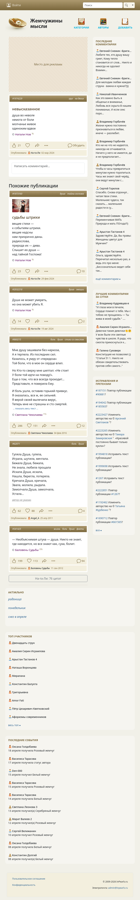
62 (19, 511)
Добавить (125, 20)
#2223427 (102, 414)
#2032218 (17, 289)
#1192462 (102, 502)
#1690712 (102, 518)
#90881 (100, 394)
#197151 (101, 390)
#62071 (16, 443)
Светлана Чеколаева (28, 414)
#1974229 (17, 98)
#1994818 (102, 454)
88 (33, 511)
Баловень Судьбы (27, 550)
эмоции (80, 289)
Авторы (103, 20)
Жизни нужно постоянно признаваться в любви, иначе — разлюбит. (111, 129)
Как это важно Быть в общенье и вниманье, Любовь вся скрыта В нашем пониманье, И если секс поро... (113, 105)
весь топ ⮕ (14, 725)
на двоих (79, 98)
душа (62, 193)
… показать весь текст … (25, 408)
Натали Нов (23, 134)
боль (52, 339)
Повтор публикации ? (113, 392)
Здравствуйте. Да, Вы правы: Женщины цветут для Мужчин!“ (113, 239)
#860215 (16, 339)
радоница (15, 599)
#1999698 (102, 466)
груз (71, 98)
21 (19, 145)
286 (20, 425)
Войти (14, 5)
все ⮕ (99, 530)
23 (19, 271)
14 (19, 321)
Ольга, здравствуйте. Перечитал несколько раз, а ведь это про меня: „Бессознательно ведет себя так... (113, 263)
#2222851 (102, 490)
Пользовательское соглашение (28, 878)
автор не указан (21, 500)
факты (80, 528)
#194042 (101, 402)
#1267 (99, 478)
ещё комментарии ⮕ (108, 279)
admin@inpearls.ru (118, 887)
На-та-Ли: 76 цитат (48, 578)
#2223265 (102, 430)
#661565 (116, 522)
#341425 (16, 528)
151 (35, 425)
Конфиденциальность (23, 884)
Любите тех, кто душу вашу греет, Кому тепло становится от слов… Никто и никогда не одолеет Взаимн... (114, 62)
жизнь (57, 528)
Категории (81, 20)
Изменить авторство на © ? (111, 418)
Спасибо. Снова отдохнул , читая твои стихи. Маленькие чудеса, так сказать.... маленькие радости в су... (112, 200)
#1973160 (17, 193)
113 (35, 561)
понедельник (17, 608)
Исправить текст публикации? (112, 456)
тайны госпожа (75, 193)
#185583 (101, 406)
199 (20, 561)
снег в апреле (17, 617)
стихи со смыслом (74, 339)
